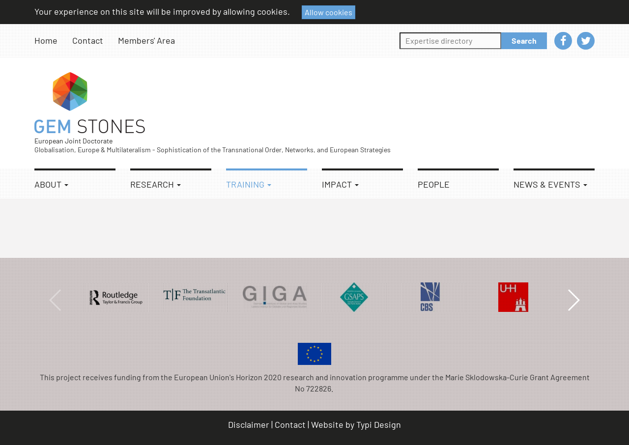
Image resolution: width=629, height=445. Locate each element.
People (434, 184)
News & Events (550, 184)
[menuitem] (53, 40)
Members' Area (146, 40)
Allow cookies (328, 12)
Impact (340, 184)
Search (524, 40)
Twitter (586, 41)
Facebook (563, 41)
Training (248, 184)
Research (155, 184)
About (51, 184)
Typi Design (378, 424)
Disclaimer (248, 424)
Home (45, 40)
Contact (87, 40)
